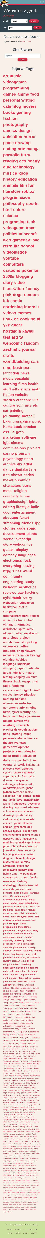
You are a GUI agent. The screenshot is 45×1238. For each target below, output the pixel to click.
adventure (9, 865)
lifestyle (23, 507)
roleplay (21, 550)
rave (31, 1209)
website (21, 395)
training (14, 1151)
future (4, 1141)
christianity (29, 947)
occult (22, 729)
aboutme (10, 518)
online (30, 854)
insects (32, 1046)
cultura (5, 1076)
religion (20, 491)
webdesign (10, 602)
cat (5, 411)
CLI (24, 1230)
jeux (10, 1199)
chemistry (32, 1005)
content (30, 1148)
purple (17, 1097)
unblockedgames (28, 1139)
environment (26, 988)
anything (9, 725)
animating (26, 1173)
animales (35, 1066)
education (27, 179)
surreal (24, 1085)
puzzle (36, 795)
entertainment (23, 512)
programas (24, 1040)
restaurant (13, 1058)
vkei (5, 896)
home (24, 899)
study (29, 582)
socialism (32, 1049)
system (7, 772)
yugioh (26, 1199)
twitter (5, 1143)
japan (21, 668)
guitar (8, 550)
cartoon (8, 819)
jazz (26, 1000)
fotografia (14, 1003)
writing (28, 100)
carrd (23, 807)
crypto (7, 694)
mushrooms (26, 1197)
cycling (26, 1117)
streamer (14, 1209)
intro (18, 838)
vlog (16, 1023)
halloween (25, 1073)
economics (7, 1051)
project (24, 637)
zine (14, 873)
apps (6, 776)
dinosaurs (14, 991)
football (28, 416)
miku (17, 1043)
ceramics (15, 1127)
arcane (5, 1197)
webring (11, 1187)
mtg (39, 1170)
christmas (24, 1202)
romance (18, 791)
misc (32, 974)
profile (16, 755)
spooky (9, 1175)
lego (22, 1020)
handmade (28, 1143)
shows (16, 475)
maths (12, 981)
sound (19, 1056)
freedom (33, 1061)
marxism (33, 1165)
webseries (18, 1112)
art (5, 76)
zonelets (7, 893)
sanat (29, 1161)
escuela (29, 1023)
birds (6, 712)
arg (15, 337)
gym (16, 826)
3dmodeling (25, 978)
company (6, 1114)
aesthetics (27, 587)
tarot (23, 826)
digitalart (22, 469)
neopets (28, 1168)
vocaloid (22, 379)
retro (7, 246)
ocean (29, 889)
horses (22, 1023)
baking (9, 421)
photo (17, 772)
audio (14, 903)
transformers (15, 994)
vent (5, 978)
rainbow (12, 1182)
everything (12, 566)
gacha (35, 1102)
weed (12, 1035)
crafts (8, 355)
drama (5, 1049)
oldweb (8, 633)
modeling (6, 1063)
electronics (12, 560)
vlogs (8, 1161)
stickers (29, 997)
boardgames (17, 954)
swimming (30, 1054)
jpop (5, 997)
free (19, 795)
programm (12, 1190)
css (6, 432)
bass (15, 1187)
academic (6, 1102)
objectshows (25, 885)
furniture (31, 1085)
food (34, 94)
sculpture (30, 1078)
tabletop (6, 1040)
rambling (32, 1175)
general (23, 1093)
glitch (30, 1110)
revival (35, 1136)
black (4, 1180)
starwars (32, 1000)
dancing (8, 807)
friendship (13, 1088)
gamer (28, 1037)
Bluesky (35, 1225)
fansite (34, 877)
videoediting (8, 1026)
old (7, 991)
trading (6, 1035)
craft (34, 954)
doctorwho (17, 1202)
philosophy (14, 203)
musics (8, 1185)
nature (19, 209)
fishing (38, 1071)
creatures (5, 1178)
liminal (21, 1141)
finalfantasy (33, 1170)
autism (33, 729)
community (12, 576)
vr (15, 764)
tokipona (17, 1207)
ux (4, 1107)
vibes (9, 1192)
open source (18, 1225)
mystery (20, 854)
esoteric (24, 1124)
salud (23, 1063)
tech (31, 221)
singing (31, 707)
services (33, 1008)
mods (22, 1105)
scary (18, 1093)
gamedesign (23, 842)
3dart (18, 1114)
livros (28, 1083)
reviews (9, 592)
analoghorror (20, 1134)
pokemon (31, 270)
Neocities (9, 1225)
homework (17, 1085)
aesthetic (12, 349)
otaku (22, 1119)
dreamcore (9, 899)
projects (9, 751)
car (18, 944)
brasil (32, 981)
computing (26, 994)
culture (9, 405)
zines (17, 571)
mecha (12, 1202)
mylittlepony (23, 1161)
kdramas (10, 1143)
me (33, 469)
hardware (36, 1037)
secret (22, 1207)
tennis (37, 1078)
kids (15, 1131)
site (34, 712)
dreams (7, 780)
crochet (29, 427)
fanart (24, 518)
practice (33, 1105)
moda (7, 755)
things (30, 961)
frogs (5, 1093)
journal (29, 349)
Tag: (5, 27)
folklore (28, 1153)
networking (11, 1093)
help (35, 997)
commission (6, 1170)
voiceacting (18, 1153)
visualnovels (26, 811)
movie (7, 655)
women (5, 1088)
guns (30, 1124)
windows (33, 807)
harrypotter (35, 1122)
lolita (5, 974)
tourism (17, 1073)
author (11, 1076)
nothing (8, 699)
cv (24, 1083)
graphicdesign (15, 502)
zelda (14, 1165)
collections (35, 1202)
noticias (5, 1134)
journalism (9, 850)
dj (6, 1043)
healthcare (7, 1071)
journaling (11, 416)
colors (27, 1090)
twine (29, 940)
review (27, 1119)
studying (22, 916)
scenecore (31, 913)
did (38, 1083)
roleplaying (10, 869)
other (27, 734)
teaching (8, 854)
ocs (22, 161)
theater (6, 1011)
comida (24, 480)
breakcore (34, 906)
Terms (25, 1233)
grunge (36, 978)
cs (31, 1136)
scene (8, 539)
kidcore (36, 1068)
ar (3, 1195)
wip (26, 720)
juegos (7, 720)
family (28, 815)
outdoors (33, 967)
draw (22, 1037)
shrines (21, 1136)
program (22, 453)
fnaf (21, 607)
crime (38, 1143)
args (39, 1011)
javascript (23, 539)
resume (16, 760)
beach (16, 1182)
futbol (27, 760)
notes (28, 1131)
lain (35, 760)
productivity (6, 1202)
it (26, 607)
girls (5, 981)
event (21, 1011)
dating (5, 1156)
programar (7, 1017)
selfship (36, 1148)
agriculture (31, 1199)
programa (27, 1088)
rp (21, 877)
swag (35, 930)
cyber (18, 1014)
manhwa (26, 1017)
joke (14, 1173)
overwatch (35, 1180)
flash (21, 1003)
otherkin (25, 1051)
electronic (21, 967)
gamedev (21, 240)
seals (9, 1151)
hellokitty (19, 940)
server (33, 1107)
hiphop (31, 910)
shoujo (31, 1190)
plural (5, 1095)
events (7, 764)
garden (23, 1114)
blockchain (36, 1095)
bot (10, 1124)
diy (19, 464)
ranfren (26, 1190)
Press (10, 1233)
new (27, 1158)
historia (31, 1035)
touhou (35, 834)
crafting (17, 734)
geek (37, 1175)
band (6, 734)
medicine (28, 838)
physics (29, 694)
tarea (8, 1180)
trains (17, 1005)
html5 (36, 690)
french (34, 1134)
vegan (23, 1180)
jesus (27, 1003)
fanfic (12, 799)
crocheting (31, 1129)
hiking (26, 834)
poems (27, 795)
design (25, 130)
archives (6, 1129)
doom (21, 997)
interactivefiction (34, 1158)
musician (5, 1199)
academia (6, 1080)
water (12, 1112)
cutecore (23, 400)
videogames (15, 82)
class (25, 1129)
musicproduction (8, 1148)
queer (16, 325)
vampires (27, 768)
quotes (25, 1110)
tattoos (30, 1058)
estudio (25, 1112)
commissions (14, 448)
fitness (7, 681)
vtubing (22, 1175)
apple (26, 1151)
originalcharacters (15, 615)
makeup (10, 480)
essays (7, 830)
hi (21, 1061)
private (20, 1197)
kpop (23, 173)
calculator (6, 1168)
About (9, 1230)
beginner (17, 1199)
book (17, 681)
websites (25, 703)
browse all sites (25, 42)
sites (37, 1100)
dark (17, 910)
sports (32, 203)
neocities (6, 1136)
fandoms (18, 685)
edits (10, 1209)
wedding (21, 1090)
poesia (28, 1165)
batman (29, 1114)
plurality (11, 1014)
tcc (37, 1040)
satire (19, 1165)
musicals (8, 889)
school (27, 246)
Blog (30, 1230)
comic (16, 300)
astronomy (10, 707)
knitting (30, 764)
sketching (18, 1083)
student (15, 964)
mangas (5, 1110)
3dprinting (31, 1056)
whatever (29, 1020)
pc (9, 997)
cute (7, 167)
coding (9, 148)
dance (8, 469)
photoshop (28, 1187)
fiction (8, 395)
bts (39, 1003)
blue (15, 985)
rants (16, 1122)
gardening (13, 307)
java (34, 1011)
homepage (7, 1056)
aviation (15, 1100)
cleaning (21, 1066)
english (7, 826)
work (21, 764)
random (31, 294)
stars (30, 916)
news (25, 373)
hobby (7, 873)
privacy (7, 920)
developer (34, 803)
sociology (18, 1076)
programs (34, 1119)
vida (24, 1153)
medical (24, 1046)
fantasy (32, 288)
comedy (10, 555)
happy (13, 1192)
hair (30, 1095)
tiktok (32, 1040)
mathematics (11, 861)
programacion (16, 197)
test (6, 337)
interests (8, 768)
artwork (19, 1071)
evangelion (21, 1151)
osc (36, 846)
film (23, 185)
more (22, 1185)
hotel (17, 1192)
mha (39, 1192)
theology (32, 1112)
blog (17, 106)
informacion (37, 1110)
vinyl (16, 1168)
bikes (37, 1129)
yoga (10, 1008)
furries (18, 720)
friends (27, 523)
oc (16, 319)
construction (8, 1005)
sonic (31, 528)
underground (21, 1187)
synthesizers (35, 1146)
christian (35, 1093)
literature (11, 191)
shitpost (19, 1146)
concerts (9, 1131)
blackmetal (6, 1212)
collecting (9, 795)
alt (36, 1003)
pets (6, 637)
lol (36, 885)
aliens (6, 803)
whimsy (32, 1029)
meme (29, 791)
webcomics (22, 544)
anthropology (7, 1117)
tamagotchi (8, 1195)
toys (19, 799)
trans (27, 485)
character (29, 1127)
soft (39, 1105)
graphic (16, 920)
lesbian (16, 961)
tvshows (20, 742)
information (21, 655)
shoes (18, 1051)
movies (29, 106)
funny (25, 496)
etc (35, 405)
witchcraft (10, 729)
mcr (4, 1014)
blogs (14, 637)
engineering (13, 582)
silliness (19, 1173)
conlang (19, 1129)
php (35, 1204)
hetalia (21, 1190)
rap (5, 799)
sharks (21, 985)
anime (23, 94)
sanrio (8, 453)
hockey (32, 1073)
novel (13, 1000)
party (4, 1161)
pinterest (8, 957)
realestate (30, 991)
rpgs (15, 923)
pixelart (33, 448)
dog (29, 826)
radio (6, 685)
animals (10, 185)
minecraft (28, 234)
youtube (11, 258)
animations (10, 811)
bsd (13, 1051)
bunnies (17, 950)
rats (38, 1090)
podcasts (14, 1037)
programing (14, 221)
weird (27, 571)
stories (9, 400)
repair (31, 1163)
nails (21, 1122)
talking (5, 1124)
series (29, 475)
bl (4, 991)
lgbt (6, 443)
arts (28, 405)
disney (36, 1139)
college (6, 1000)
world (18, 1068)
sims (4, 1163)
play (38, 1141)
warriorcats (14, 1020)
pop (28, 1026)
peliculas (8, 906)
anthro (18, 1185)
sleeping (30, 751)
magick (34, 1168)
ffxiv (25, 906)
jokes (24, 1182)
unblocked (29, 985)
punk (36, 421)
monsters (32, 1043)
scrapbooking (27, 1146)
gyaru (20, 865)
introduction (32, 903)
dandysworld (29, 1195)
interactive (17, 846)
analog (33, 1090)
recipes (14, 913)
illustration (13, 288)
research (23, 725)
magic (30, 672)
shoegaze (33, 1151)
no (20, 873)
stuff (7, 389)
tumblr (28, 1011)
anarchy (29, 1102)
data (30, 869)
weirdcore (10, 629)
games (9, 94)
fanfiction (11, 373)
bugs (6, 716)
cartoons (11, 270)
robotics (28, 933)
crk (31, 1156)
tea (31, 1003)
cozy (17, 1029)
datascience (24, 1170)
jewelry (7, 961)
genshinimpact (20, 1102)
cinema (17, 443)
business (21, 367)
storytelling (29, 642)
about (7, 672)
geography (9, 967)
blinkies (20, 699)
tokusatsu (5, 1204)
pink (7, 294)
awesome (28, 950)
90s (35, 400)
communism (28, 920)
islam (27, 1175)
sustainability (14, 1107)
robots (30, 819)
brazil (23, 1080)
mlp (15, 672)
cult (20, 1182)
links (21, 850)
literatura (16, 1046)
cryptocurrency (25, 1107)
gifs (11, 896)
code (21, 528)
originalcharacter (13, 1156)
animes (7, 823)
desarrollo (10, 1197)
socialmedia (27, 944)
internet (31, 307)
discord (34, 633)
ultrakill (38, 1153)
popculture (30, 873)
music (15, 76)
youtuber (15, 1158)
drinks (27, 1209)
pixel (16, 893)
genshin (16, 776)
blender (24, 893)
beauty (27, 598)
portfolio (11, 155)
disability (34, 1161)
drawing (23, 142)
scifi (20, 405)
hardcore (6, 1083)
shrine (22, 923)
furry (25, 155)
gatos (31, 776)
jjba (20, 1124)
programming (16, 88)
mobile (12, 1097)
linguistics (28, 772)
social (7, 620)
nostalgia (12, 331)
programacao (33, 1097)
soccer (34, 615)
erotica (32, 1117)
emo (7, 367)
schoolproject (7, 1119)
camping (12, 1134)
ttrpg (7, 571)
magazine (27, 1122)
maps (25, 1056)
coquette (19, 819)
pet (13, 1199)
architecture (11, 642)
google (37, 1131)
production (9, 944)
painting (16, 411)
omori (37, 950)
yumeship (28, 1180)
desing (12, 1168)
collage (6, 988)
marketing (11, 437)
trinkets (29, 1063)
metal (7, 491)
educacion (27, 602)
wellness (12, 1105)
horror (30, 136)
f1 (14, 1032)
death (6, 916)
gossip (27, 1207)
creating (10, 1141)
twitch (17, 896)
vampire (26, 1136)
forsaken (11, 1122)
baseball (14, 1011)
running (28, 937)
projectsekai (33, 1207)
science (10, 215)
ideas (10, 1066)
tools (35, 994)
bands (33, 1083)
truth (7, 1107)
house (25, 1148)
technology (23, 167)
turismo (27, 1066)
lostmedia (13, 1146)
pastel (5, 1020)
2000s (8, 276)
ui (37, 1195)
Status (18, 1233)
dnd (6, 475)
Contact (34, 1233)
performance (14, 1136)
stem (10, 1204)
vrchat (15, 1163)
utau (28, 954)
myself (25, 896)
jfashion (20, 889)
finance (32, 738)
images (20, 1000)
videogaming (30, 1080)
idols (12, 1153)
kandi (23, 1054)
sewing (29, 566)
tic (36, 1199)
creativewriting (34, 1173)
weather (14, 1040)
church (19, 1139)
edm (14, 1066)
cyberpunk (12, 598)
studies (35, 1192)
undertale (23, 664)
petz (11, 1073)
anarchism (20, 971)
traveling (34, 893)
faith (35, 1209)
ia (36, 1178)
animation (12, 136)
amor (23, 910)
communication (7, 1158)
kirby (5, 1066)
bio (25, 830)
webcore (10, 587)
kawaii (28, 331)
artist (28, 464)
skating (19, 1035)
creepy (24, 1005)
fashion (10, 118)
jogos (21, 903)
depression (15, 1080)
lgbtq (33, 502)
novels (17, 906)
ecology (12, 1054)
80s (12, 988)
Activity (8, 16)
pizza (6, 846)
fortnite (32, 830)
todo (23, 1195)
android (7, 950)
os (35, 1141)
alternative (10, 703)
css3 (32, 1131)
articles (16, 1141)
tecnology (18, 1180)
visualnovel (11, 1095)
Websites (12, 10)
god (12, 974)
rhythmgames (18, 1148)
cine (23, 961)
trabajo (35, 1197)
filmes (20, 1058)
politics (10, 234)
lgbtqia (37, 1054)
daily (38, 1185)
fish (24, 776)
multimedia (7, 1023)
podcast (7, 923)
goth (20, 432)
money (18, 694)
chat (35, 681)
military (28, 1182)
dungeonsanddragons (8, 1207)
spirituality (25, 629)
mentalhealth (31, 799)
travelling (26, 964)
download (32, 1185)
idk (6, 300)
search (25, 1061)
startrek (28, 1134)
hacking (32, 592)
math (36, 389)
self (35, 1195)
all (38, 764)
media (8, 379)
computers (13, 264)
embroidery (15, 1161)
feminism (22, 981)
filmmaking (20, 957)
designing (32, 971)
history (10, 179)
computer (9, 611)
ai (38, 319)
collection (17, 1017)
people (11, 1049)
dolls (6, 760)
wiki (30, 784)
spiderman (6, 1146)
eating (30, 1093)
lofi (31, 1197)
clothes (9, 528)
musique (5, 1209)
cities (14, 1204)
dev (17, 974)
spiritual (27, 1185)
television (29, 755)
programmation (13, 1178)
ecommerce (9, 937)
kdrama (31, 1071)
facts (4, 1175)
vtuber (28, 620)
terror (33, 1153)
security (30, 850)
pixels (19, 815)
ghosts (12, 1110)
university (23, 1100)
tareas (24, 1178)
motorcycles (23, 1192)
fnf (27, 865)
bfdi (37, 916)
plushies (7, 933)
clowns (36, 988)
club (20, 1195)
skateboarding (12, 834)
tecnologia (19, 716)
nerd (25, 1058)
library (5, 1090)
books (9, 112)
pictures (17, 947)
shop (20, 650)
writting (19, 1095)
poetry (33, 161)
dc (37, 1046)
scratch (13, 978)
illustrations (21, 1131)
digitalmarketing (9, 1068)
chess (29, 846)
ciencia (11, 1212)
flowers (30, 650)
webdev (7, 985)
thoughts (9, 650)
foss (18, 1105)
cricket (5, 1054)
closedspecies (35, 1076)
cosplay (19, 677)
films (22, 384)
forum (11, 1043)
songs (6, 964)
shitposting (22, 1078)
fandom (31, 343)
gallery (22, 869)
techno (23, 1043)
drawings (9, 815)
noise (6, 913)
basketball (10, 607)
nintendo (33, 668)
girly (16, 1049)
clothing (8, 659)
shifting (20, 1178)
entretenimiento (7, 1173)
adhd (29, 1178)
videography (21, 1032)
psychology (13, 459)
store (17, 988)
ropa (13, 1056)
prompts (20, 1163)
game (8, 142)
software (28, 437)
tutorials (5, 1105)
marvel (17, 830)
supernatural (33, 1032)
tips (22, 1199)
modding (8, 842)
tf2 (4, 910)
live (4, 1131)
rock (27, 560)
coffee (24, 646)
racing (14, 1078)
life (17, 246)
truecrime (7, 1046)
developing (6, 1182)
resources (9, 881)
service (26, 1076)
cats (7, 106)
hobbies (21, 659)
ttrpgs (26, 681)
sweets (33, 1178)
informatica (22, 624)
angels (5, 1058)
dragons (8, 858)
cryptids (15, 1117)
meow (32, 899)
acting (5, 1003)
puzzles (25, 861)
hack (4, 1185)
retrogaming (20, 1026)
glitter (15, 1197)
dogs (18, 294)
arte (21, 148)
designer (13, 1170)
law (18, 899)
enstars (17, 1063)
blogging (24, 276)
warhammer (21, 1209)
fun (31, 185)
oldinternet (15, 1195)
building (22, 1127)
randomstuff (37, 1190)
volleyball (8, 971)
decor (4, 1151)
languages (27, 555)
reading (10, 161)
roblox (28, 191)
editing (9, 507)
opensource (24, 1049)
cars (35, 361)
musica (10, 173)
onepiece (16, 1119)
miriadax (12, 1129)
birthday (22, 881)
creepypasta (10, 877)
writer (21, 1117)
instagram (13, 1139)
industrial (21, 1143)
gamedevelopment (16, 747)
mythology (9, 885)
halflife (12, 1180)
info (22, 707)
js (4, 1043)
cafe (5, 1008)
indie (35, 507)
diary (8, 282)
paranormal (9, 930)
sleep (19, 751)
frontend (22, 1158)
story (7, 544)
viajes (20, 1156)
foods (6, 954)
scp (18, 1190)
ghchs (29, 788)
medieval (6, 1112)
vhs (12, 1063)
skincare (32, 1051)
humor (36, 842)
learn (39, 1061)
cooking (28, 319)
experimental (12, 690)
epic (33, 1017)
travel (31, 227)
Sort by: (6, 21)
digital (26, 690)
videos (9, 313)
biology (35, 655)
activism (18, 933)
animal (31, 1141)
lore (21, 672)
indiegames (24, 927)
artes (33, 1088)
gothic (17, 823)
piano (6, 903)
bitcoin (6, 994)
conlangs (5, 1187)
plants (32, 534)
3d (12, 432)
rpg (38, 523)
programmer (8, 1029)
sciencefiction (7, 1100)
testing (8, 677)
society (27, 1105)
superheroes (7, 1127)
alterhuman (24, 1097)
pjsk (22, 913)
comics (10, 130)
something (16, 1175)
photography (15, 124)
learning (10, 384)
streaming (11, 523)
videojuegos (15, 252)
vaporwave (10, 646)
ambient (5, 1097)
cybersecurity (21, 712)
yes (25, 1035)
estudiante (15, 1061)
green (18, 1054)
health (33, 384)
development (14, 534)
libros (10, 910)
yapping (14, 1124)
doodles (26, 1163)
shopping (9, 668)
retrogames (30, 1100)
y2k (6, 325)
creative (31, 677)
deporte (25, 974)
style (13, 916)
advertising (6, 1153)
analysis (6, 1073)
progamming (10, 927)
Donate (18, 1230)
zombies (29, 1192)
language (9, 664)
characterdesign (25, 858)
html (7, 209)
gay (21, 592)
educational (33, 957)
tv (21, 337)
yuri (26, 877)
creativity (11, 496)
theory (36, 1127)
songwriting (6, 1190)
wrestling (8, 940)
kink (34, 1187)
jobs (23, 1165)
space (26, 389)
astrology (9, 784)
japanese (33, 716)
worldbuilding (16, 361)
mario (22, 991)
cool (6, 512)
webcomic (13, 343)
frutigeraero (19, 803)
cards (34, 1143)
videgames (30, 1204)
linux (8, 319)
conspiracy (7, 1078)
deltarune (21, 633)
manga (33, 148)
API (35, 1230)
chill (12, 1083)
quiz (19, 1170)
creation (25, 1095)
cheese (13, 1185)
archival (30, 1202)
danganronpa (24, 930)
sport (28, 459)
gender (24, 1204)
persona (23, 1029)
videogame (13, 227)
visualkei (26, 1156)
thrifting (5, 1085)
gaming (23, 112)
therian (6, 1037)
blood (15, 1143)
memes (24, 313)
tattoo (5, 1122)
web (7, 240)
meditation (6, 1139)
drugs (20, 1088)
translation (26, 1014)
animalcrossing (7, 1165)
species (12, 1114)
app (16, 807)
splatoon (21, 784)
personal (11, 100)
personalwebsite (14, 738)
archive (9, 464)
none (20, 937)
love (35, 240)
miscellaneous (35, 1182)
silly (15, 389)
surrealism (7, 1061)
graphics (23, 421)
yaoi (18, 768)
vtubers (15, 997)
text (22, 1068)
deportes (8, 838)
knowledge (13, 1090)
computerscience (21, 1008)
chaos (26, 1141)
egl (11, 1085)
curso (25, 1071)
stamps (27, 823)
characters (12, 485)
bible (14, 1071)
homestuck (12, 427)
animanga (28, 1068)
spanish (7, 947)
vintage (8, 624)
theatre (8, 742)
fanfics (4, 1192)
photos (17, 620)
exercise (9, 1163)
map (20, 1204)
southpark (7, 1032)
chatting (36, 1063)
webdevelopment (13, 788)
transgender (21, 780)
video (19, 282)
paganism (22, 1168)
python (7, 791)
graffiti (13, 1102)
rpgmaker (18, 1110)
